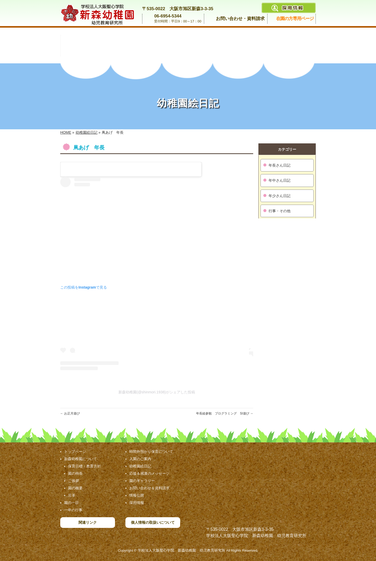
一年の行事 (73, 510)
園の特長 (75, 473)
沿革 (71, 495)
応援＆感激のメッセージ (149, 473)
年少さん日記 (279, 196)
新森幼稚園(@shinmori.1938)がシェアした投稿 (156, 392)
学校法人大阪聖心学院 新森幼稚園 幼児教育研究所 (181, 550)
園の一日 (71, 503)
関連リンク (87, 522)
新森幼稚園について (80, 459)
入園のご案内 (140, 459)
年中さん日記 (279, 180)
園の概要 (75, 488)
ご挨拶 (73, 481)
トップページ (75, 451)
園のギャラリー (142, 481)
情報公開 (136, 495)
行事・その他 (279, 211)
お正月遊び (70, 413)
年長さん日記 (279, 165)
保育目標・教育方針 (84, 466)
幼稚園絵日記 (140, 466)
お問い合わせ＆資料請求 (149, 488)
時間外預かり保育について (151, 451)
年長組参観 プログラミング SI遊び (224, 413)
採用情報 (136, 503)
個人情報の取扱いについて (153, 522)
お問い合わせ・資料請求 (240, 18)
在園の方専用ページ (295, 18)
